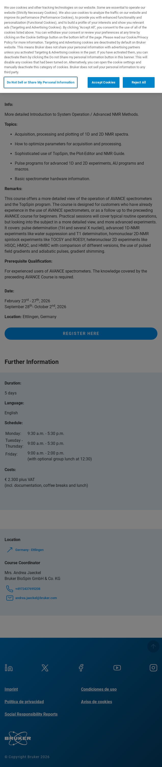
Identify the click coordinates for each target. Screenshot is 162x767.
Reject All (139, 82)
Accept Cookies (103, 82)
